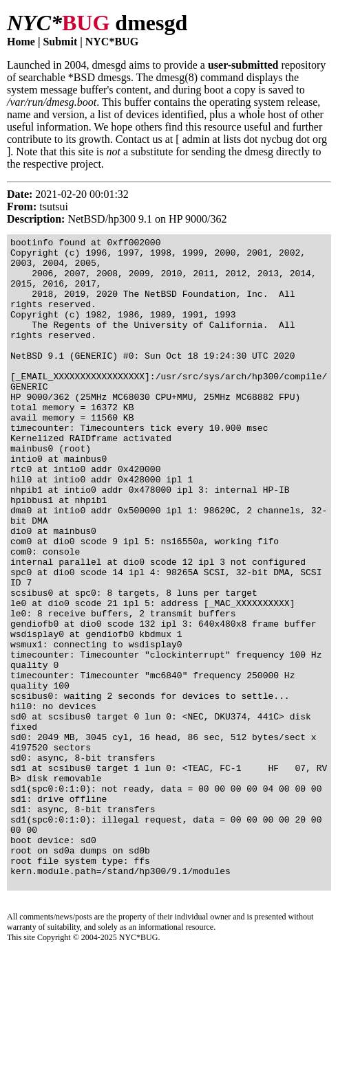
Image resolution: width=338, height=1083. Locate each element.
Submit (60, 41)
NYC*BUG (111, 41)
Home (21, 41)
